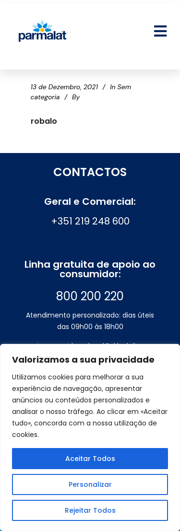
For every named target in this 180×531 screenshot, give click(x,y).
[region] (90, 437)
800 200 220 (90, 296)
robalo (44, 121)
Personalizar (90, 484)
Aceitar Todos (90, 458)
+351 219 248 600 (90, 221)
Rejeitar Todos (90, 510)
